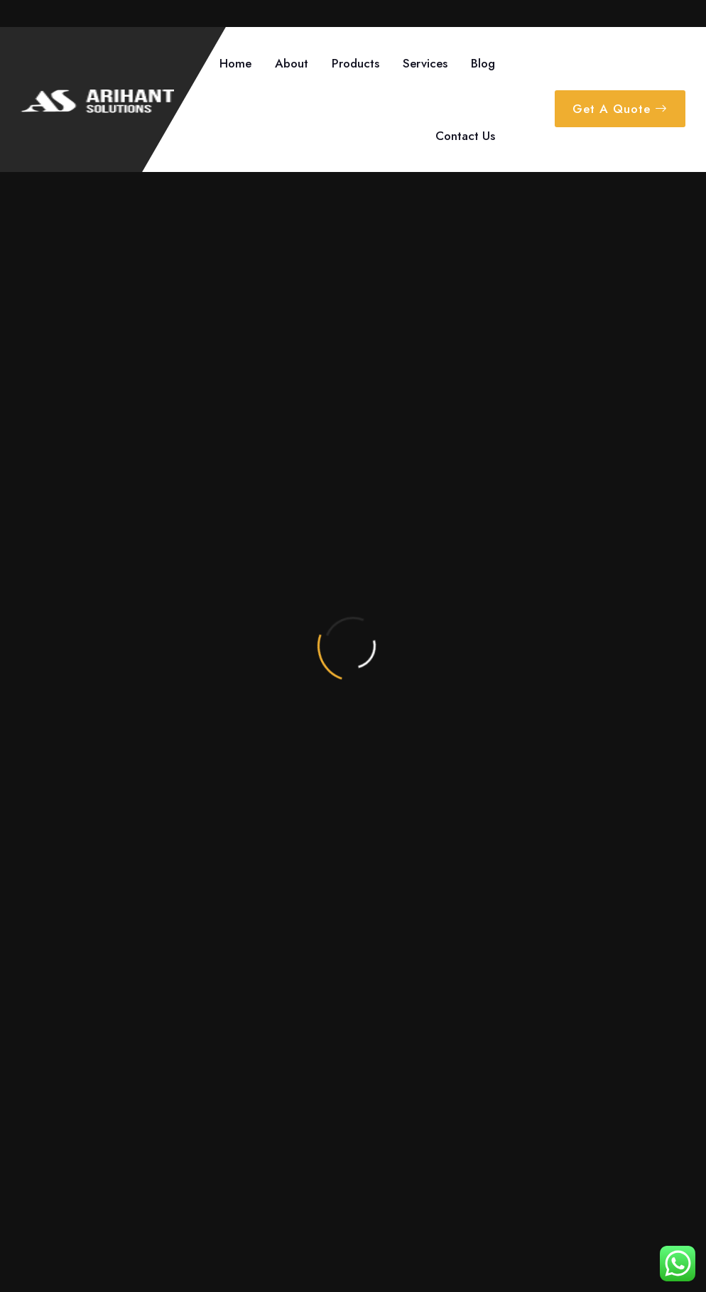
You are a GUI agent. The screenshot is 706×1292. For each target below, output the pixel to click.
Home (235, 63)
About (291, 63)
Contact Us (465, 135)
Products (355, 63)
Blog (483, 63)
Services (425, 63)
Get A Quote (620, 108)
